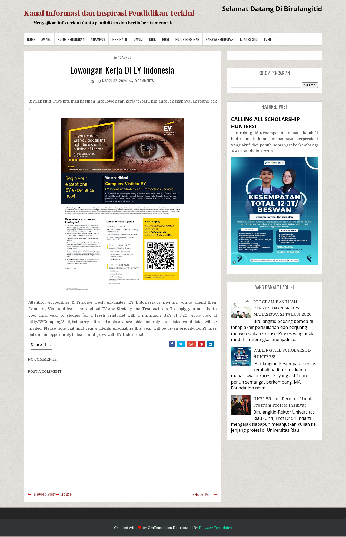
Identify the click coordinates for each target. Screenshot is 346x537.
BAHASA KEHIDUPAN (220, 39)
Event (268, 39)
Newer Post (44, 494)
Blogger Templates (215, 528)
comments (144, 80)
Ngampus (98, 39)
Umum (138, 39)
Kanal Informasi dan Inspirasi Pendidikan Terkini (109, 13)
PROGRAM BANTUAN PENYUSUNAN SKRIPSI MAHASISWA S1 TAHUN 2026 (282, 308)
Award (46, 39)
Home (31, 39)
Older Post (203, 494)
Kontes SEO (249, 39)
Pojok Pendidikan (71, 39)
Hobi (165, 39)
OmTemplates (160, 528)
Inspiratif (120, 39)
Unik (152, 39)
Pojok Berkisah (187, 39)
